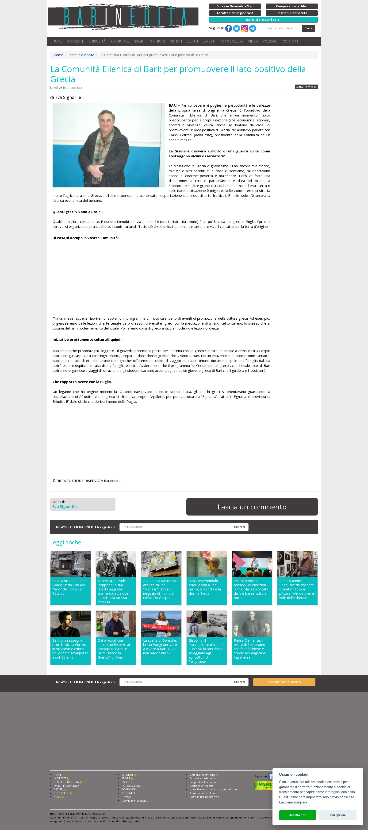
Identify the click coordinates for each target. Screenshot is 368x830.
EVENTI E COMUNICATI (67, 785)
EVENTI (192, 41)
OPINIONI (157, 41)
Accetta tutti (297, 815)
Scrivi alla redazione (202, 778)
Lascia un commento (252, 507)
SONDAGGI (129, 789)
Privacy (126, 797)
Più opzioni (337, 815)
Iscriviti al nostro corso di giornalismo (213, 789)
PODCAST (270, 41)
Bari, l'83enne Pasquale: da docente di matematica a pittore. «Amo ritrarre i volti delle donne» (297, 589)
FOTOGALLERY (231, 41)
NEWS (57, 797)
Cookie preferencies (135, 800)
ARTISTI (176, 41)
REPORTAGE (120, 41)
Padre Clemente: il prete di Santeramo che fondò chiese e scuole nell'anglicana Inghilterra (250, 648)
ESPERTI (209, 41)
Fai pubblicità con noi (203, 782)
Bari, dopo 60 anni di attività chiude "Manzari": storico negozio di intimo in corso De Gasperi (159, 589)
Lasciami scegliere (293, 802)
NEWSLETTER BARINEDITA (85, 527)
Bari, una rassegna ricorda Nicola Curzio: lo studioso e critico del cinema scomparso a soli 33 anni (70, 648)
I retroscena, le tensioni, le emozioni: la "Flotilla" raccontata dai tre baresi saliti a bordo (251, 589)
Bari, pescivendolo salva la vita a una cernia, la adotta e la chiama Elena (204, 587)
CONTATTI (291, 41)
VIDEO (253, 41)
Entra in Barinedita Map (204, 797)
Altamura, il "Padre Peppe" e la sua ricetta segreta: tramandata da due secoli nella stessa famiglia (113, 591)
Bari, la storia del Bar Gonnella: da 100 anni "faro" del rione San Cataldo (69, 587)
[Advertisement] (161, 278)
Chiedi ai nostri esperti (204, 774)
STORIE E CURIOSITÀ (66, 782)
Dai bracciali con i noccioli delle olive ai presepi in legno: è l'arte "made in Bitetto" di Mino (114, 648)
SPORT (139, 41)
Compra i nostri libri (202, 793)
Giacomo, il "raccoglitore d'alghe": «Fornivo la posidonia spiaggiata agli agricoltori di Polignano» (206, 650)
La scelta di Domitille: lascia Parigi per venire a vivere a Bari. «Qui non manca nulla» (161, 646)
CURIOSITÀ (97, 41)
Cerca (308, 28)
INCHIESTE (75, 41)
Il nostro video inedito (284, 682)
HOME (57, 41)
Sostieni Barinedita (201, 785)
